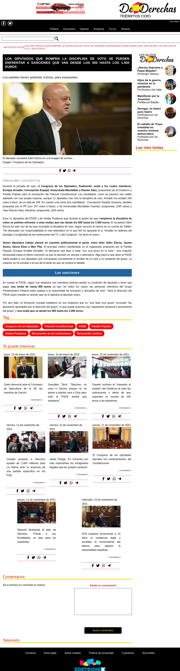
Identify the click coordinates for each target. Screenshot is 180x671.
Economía (69, 29)
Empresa (99, 29)
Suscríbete (174, 21)
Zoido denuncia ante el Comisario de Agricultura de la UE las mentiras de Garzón (23, 388)
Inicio (7, 47)
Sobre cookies (72, 653)
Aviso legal (50, 653)
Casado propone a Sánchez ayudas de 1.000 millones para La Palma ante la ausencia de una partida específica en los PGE (25, 467)
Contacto (30, 653)
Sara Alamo (11, 180)
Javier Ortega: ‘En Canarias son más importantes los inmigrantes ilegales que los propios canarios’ (68, 463)
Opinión (84, 29)
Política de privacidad (101, 653)
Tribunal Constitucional (58, 326)
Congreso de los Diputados (22, 326)
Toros (112, 29)
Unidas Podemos (15, 333)
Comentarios (36, 400)
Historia (125, 29)
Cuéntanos (128, 653)
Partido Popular (101, 326)
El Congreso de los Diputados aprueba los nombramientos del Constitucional (112, 459)
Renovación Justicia (89, 333)
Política (54, 29)
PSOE (82, 326)
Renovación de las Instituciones (51, 333)
